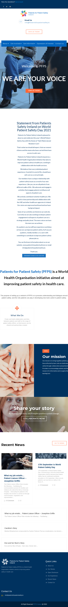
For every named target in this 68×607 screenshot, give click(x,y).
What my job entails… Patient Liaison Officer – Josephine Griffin (15, 478)
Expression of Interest (45, 43)
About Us (51, 566)
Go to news (59, 443)
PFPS (46, 351)
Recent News (52, 579)
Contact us (59, 43)
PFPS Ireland (37, 604)
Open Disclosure (53, 572)
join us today (34, 32)
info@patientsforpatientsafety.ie (37, 22)
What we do (17, 315)
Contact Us (51, 582)
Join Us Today (34, 90)
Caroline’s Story (11, 528)
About (5, 43)
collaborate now (34, 418)
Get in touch (19, 2)
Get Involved (15, 43)
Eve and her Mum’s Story (14, 543)
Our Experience (53, 576)
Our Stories (51, 569)
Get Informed (28, 43)
